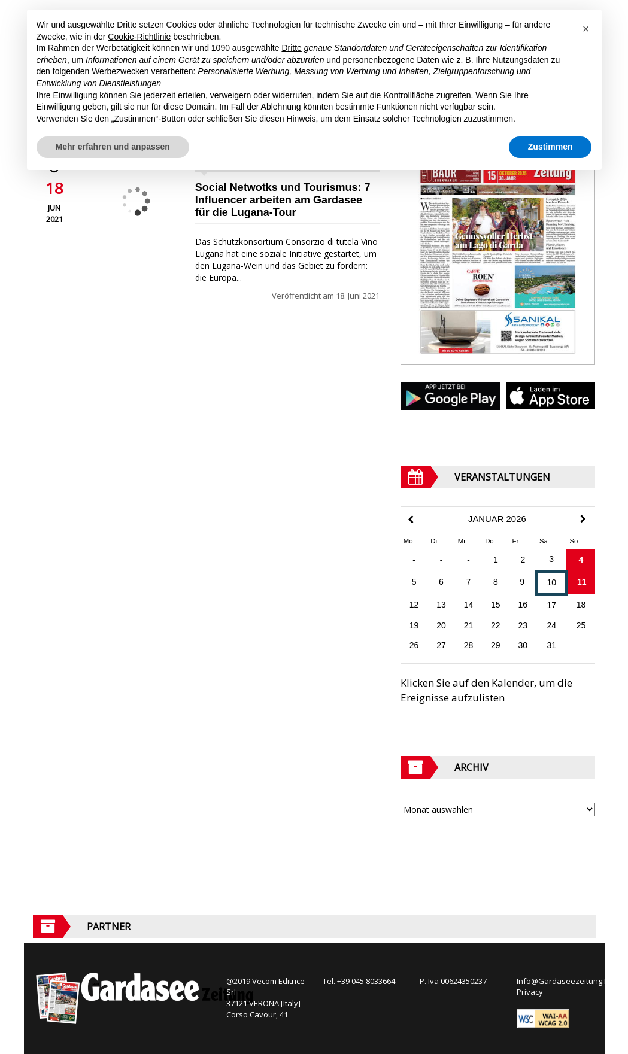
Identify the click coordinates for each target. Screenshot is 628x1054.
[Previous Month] (411, 520)
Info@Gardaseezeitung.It (562, 981)
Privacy (530, 991)
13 (441, 604)
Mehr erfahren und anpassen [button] (113, 146)
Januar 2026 (497, 519)
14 (469, 604)
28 (469, 645)
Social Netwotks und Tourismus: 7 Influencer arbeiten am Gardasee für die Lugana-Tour (283, 199)
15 (495, 604)
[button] (586, 28)
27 (441, 645)
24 (551, 625)
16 (523, 604)
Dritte (291, 48)
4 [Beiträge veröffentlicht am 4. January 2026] (581, 559)
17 (551, 605)
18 (581, 604)
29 (495, 645)
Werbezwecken (120, 71)
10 (551, 582)
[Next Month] (583, 519)
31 (551, 645)
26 (414, 645)
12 (414, 604)
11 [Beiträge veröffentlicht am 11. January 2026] (582, 582)
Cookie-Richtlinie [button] (139, 36)
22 (495, 625)
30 (523, 645)
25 (581, 625)
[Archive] (498, 809)
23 (523, 625)
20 (441, 625)
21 (469, 625)
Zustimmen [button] (550, 146)
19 (414, 625)
